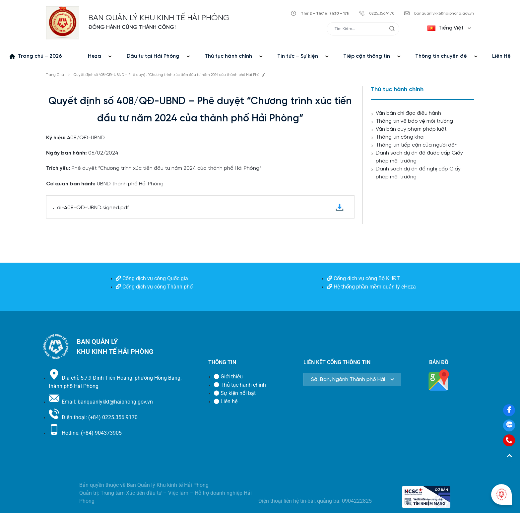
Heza (94, 56)
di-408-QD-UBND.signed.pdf (200, 207)
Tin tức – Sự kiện (297, 56)
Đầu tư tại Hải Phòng (152, 56)
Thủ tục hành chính (228, 56)
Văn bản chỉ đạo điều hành (408, 113)
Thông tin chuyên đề (441, 56)
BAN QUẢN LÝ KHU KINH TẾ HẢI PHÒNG (158, 18)
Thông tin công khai (400, 137)
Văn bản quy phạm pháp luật (411, 129)
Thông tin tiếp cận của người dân (417, 145)
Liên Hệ (501, 56)
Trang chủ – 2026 (40, 56)
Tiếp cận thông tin (366, 56)
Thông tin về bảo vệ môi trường (414, 121)
